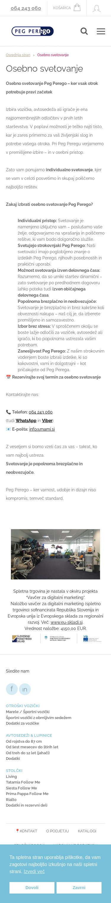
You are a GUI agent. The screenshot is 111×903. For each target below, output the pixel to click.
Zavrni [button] (79, 887)
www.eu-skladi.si (67, 622)
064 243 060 (26, 8)
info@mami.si (42, 429)
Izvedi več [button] (34, 871)
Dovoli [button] (31, 887)
